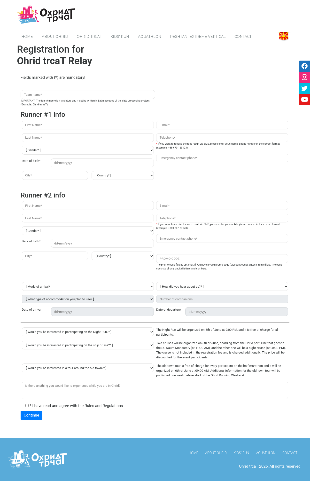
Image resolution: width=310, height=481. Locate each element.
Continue (31, 415)
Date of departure (168, 309)
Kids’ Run (119, 36)
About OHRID (55, 36)
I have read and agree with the (74, 405)
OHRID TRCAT (89, 36)
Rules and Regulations (104, 405)
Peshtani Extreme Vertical (198, 36)
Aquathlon (149, 36)
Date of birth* (31, 161)
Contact (289, 453)
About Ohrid (216, 453)
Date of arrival (31, 309)
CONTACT (242, 36)
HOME (27, 36)
